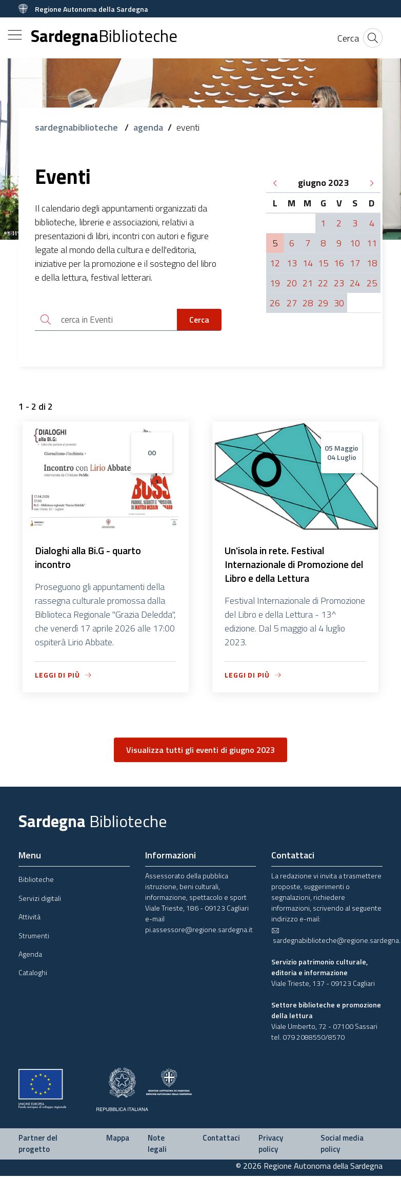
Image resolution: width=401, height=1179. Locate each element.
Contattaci (221, 1141)
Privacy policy (270, 1147)
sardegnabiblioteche (77, 127)
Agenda (30, 957)
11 (372, 243)
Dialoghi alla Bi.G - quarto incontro (91, 559)
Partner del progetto (37, 1147)
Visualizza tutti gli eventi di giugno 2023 (200, 753)
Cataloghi (32, 975)
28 (308, 303)
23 (339, 283)
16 (339, 263)
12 (275, 263)
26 (275, 303)
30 (339, 303)
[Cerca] (348, 38)
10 (355, 243)
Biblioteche (36, 882)
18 (372, 263)
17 (355, 263)
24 (355, 283)
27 (292, 303)
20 (292, 283)
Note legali (157, 1147)
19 (275, 283)
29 (323, 303)
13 (292, 263)
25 (372, 283)
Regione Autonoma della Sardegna (91, 9)
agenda (148, 127)
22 (323, 283)
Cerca (199, 320)
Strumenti (33, 938)
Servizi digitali (39, 900)
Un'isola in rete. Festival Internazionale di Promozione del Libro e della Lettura (289, 566)
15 (323, 263)
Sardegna (104, 36)
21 (308, 283)
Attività (29, 919)
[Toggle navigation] (15, 35)
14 (308, 263)
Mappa (117, 1141)
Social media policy (342, 1147)
